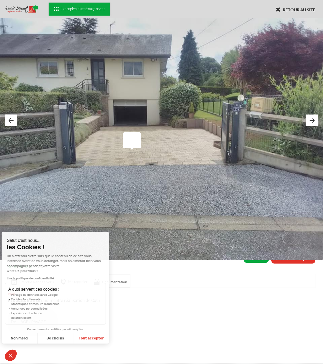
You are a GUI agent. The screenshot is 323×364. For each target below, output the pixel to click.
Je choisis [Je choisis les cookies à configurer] (32, 338)
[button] (11, 355)
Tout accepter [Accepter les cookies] (68, 338)
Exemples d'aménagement (79, 9)
